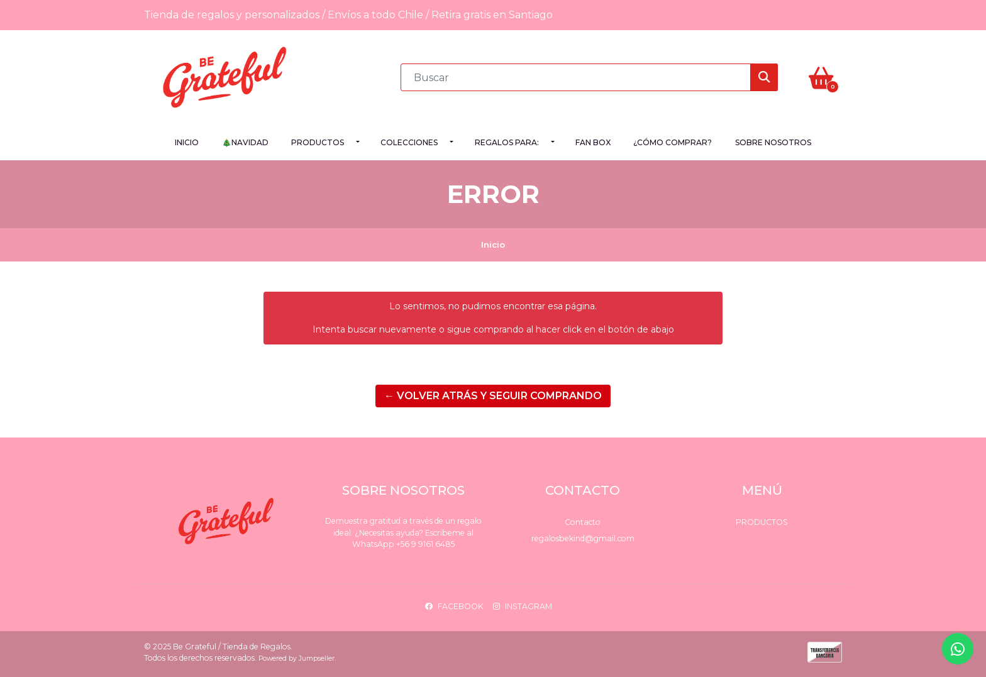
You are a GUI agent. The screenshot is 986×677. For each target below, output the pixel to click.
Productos (317, 142)
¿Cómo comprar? (672, 142)
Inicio (187, 142)
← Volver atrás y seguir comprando (493, 396)
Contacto (583, 522)
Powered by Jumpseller (296, 658)
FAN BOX (593, 142)
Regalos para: (507, 142)
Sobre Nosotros (773, 142)
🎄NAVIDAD (245, 142)
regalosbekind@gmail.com (582, 538)
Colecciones (409, 142)
